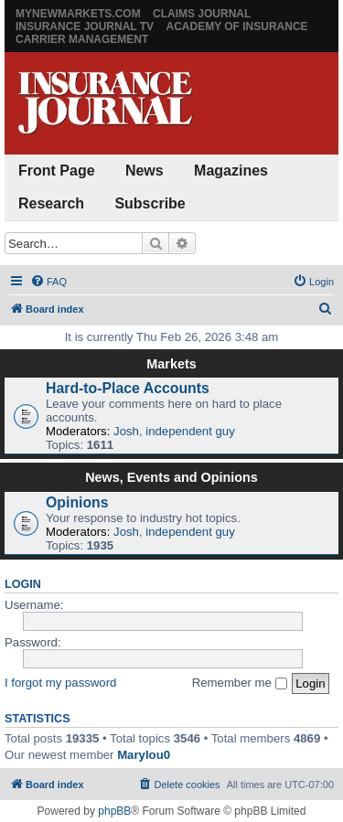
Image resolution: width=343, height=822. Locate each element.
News (144, 170)
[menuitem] (48, 282)
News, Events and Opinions (171, 477)
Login (23, 584)
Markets (171, 364)
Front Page (56, 170)
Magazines (231, 170)
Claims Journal (202, 13)
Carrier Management (82, 39)
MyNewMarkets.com (78, 13)
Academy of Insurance (236, 26)
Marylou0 (143, 755)
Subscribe (149, 203)
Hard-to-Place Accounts (127, 388)
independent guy (190, 431)
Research (51, 203)
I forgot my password (60, 682)
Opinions (77, 502)
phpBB (114, 811)
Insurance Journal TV (85, 26)
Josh (126, 431)
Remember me (239, 682)
